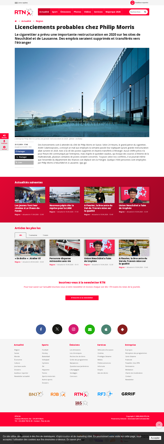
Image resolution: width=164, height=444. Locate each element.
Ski (43, 366)
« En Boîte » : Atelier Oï (28, 258)
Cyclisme (45, 363)
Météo (100, 360)
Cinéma (100, 353)
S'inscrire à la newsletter (82, 298)
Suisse (16, 353)
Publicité (128, 360)
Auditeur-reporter (139, 3)
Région (39, 21)
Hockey (45, 353)
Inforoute (101, 366)
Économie (18, 360)
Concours (73, 376)
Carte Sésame (130, 356)
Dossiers (17, 370)
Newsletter (129, 379)
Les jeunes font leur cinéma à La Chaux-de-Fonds (27, 208)
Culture (17, 363)
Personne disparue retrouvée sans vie (60, 260)
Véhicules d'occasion (105, 350)
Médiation (129, 370)
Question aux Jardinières (79, 366)
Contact (128, 376)
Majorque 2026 (113, 11)
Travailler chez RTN (132, 363)
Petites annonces (104, 363)
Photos (77, 11)
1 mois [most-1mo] (45, 235)
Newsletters (90, 329)
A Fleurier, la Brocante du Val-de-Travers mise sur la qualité (98, 208)
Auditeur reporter (21, 373)
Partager (20, 151)
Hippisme (45, 370)
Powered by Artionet (118, 419)
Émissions (66, 11)
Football (45, 350)
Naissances (74, 363)
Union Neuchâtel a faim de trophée (132, 207)
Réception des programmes (136, 353)
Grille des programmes (79, 360)
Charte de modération (134, 373)
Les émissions (75, 350)
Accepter (155, 438)
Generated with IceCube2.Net (138, 419)
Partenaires (129, 366)
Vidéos (87, 11)
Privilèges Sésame (104, 356)
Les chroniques (76, 353)
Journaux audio (20, 366)
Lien (19, 162)
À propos (128, 350)
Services (98, 11)
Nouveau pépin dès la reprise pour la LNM (62, 207)
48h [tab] (20, 235)
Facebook (41, 329)
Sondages (73, 373)
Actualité (44, 11)
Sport (55, 11)
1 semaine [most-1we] (33, 235)
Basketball (46, 356)
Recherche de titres (77, 356)
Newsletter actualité (22, 376)
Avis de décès (103, 373)
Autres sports (47, 379)
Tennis (44, 373)
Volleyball (45, 360)
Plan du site (45, 421)
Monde (17, 356)
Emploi (100, 370)
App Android (122, 329)
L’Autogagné (74, 370)
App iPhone (106, 329)
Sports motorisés (48, 376)
